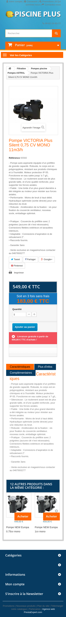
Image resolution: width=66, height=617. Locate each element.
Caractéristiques (20, 366)
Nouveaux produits (25, 606)
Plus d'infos (45, 366)
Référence (14, 158)
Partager (30, 259)
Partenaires (34, 609)
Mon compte (14, 584)
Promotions (46, 1)
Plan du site (43, 606)
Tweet (15, 259)
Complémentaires (21, 372)
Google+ (46, 259)
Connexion (31, 1)
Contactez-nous (51, 4)
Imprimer (19, 272)
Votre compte (14, 1)
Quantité (17, 309)
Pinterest (17, 265)
